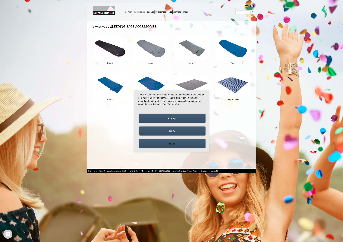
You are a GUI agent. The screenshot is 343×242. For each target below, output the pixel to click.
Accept (172, 118)
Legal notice (177, 171)
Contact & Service (180, 12)
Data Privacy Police (190, 171)
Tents (130, 12)
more (172, 143)
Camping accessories (163, 12)
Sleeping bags (139, 12)
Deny (172, 130)
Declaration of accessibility (208, 171)
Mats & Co (150, 12)
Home (126, 12)
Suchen (253, 12)
